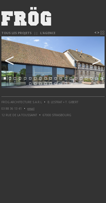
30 (76, 84)
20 (101, 78)
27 (61, 84)
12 (61, 78)
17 (86, 78)
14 (71, 78)
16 (81, 78)
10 (50, 78)
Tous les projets (16, 33)
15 (76, 78)
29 (71, 84)
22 (35, 84)
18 (91, 78)
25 (50, 84)
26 (56, 84)
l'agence (47, 33)
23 (40, 84)
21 (30, 84)
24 (45, 84)
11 (56, 78)
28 (66, 84)
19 (96, 78)
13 (66, 78)
